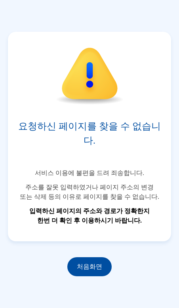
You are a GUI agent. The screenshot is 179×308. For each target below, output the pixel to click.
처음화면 (89, 266)
